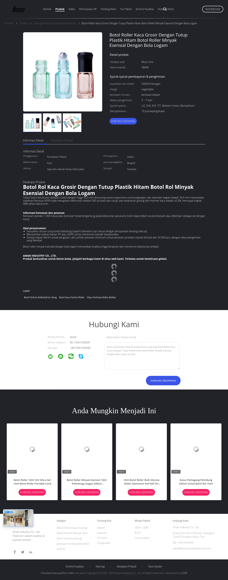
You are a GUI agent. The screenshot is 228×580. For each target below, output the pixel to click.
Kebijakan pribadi (126, 566)
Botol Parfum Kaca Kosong (72, 528)
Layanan (101, 532)
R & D (138, 532)
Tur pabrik (126, 9)
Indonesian (212, 9)
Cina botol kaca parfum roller (57, 573)
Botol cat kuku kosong (69, 538)
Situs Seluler (155, 566)
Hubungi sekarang (123, 121)
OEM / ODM (141, 527)
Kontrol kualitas (75, 566)
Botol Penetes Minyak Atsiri (72, 533)
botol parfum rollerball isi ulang (40, 297)
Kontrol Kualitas (145, 9)
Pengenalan (103, 543)
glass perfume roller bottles (101, 297)
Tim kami (102, 538)
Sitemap (100, 566)
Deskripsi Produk (62, 140)
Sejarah (101, 527)
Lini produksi (142, 538)
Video (72, 9)
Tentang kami (108, 9)
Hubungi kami (166, 9)
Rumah (47, 9)
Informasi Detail (33, 140)
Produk (60, 9)
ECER (184, 573)
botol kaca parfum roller (71, 297)
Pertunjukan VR (87, 9)
